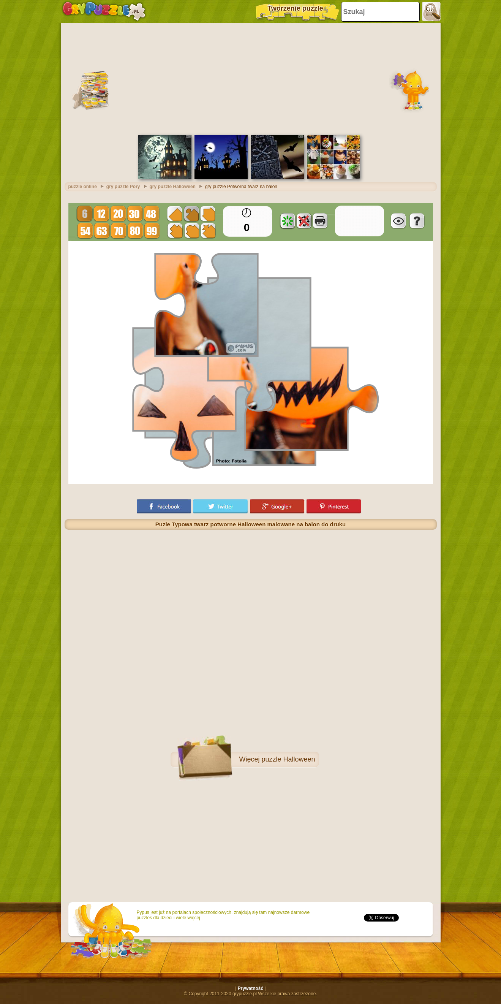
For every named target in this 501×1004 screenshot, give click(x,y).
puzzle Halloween (288, 759)
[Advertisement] (251, 78)
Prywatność (250, 988)
